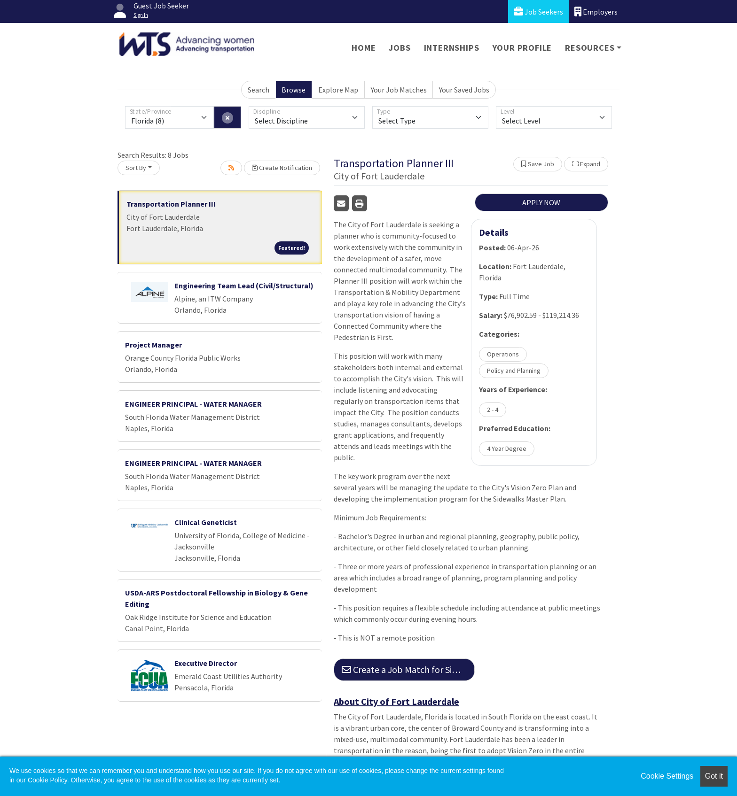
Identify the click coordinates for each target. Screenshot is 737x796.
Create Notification (282, 167)
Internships (451, 47)
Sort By (135, 167)
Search (258, 89)
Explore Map (338, 89)
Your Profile (522, 47)
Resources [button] (589, 47)
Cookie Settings (667, 776)
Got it (714, 776)
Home (364, 47)
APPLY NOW (541, 202)
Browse (294, 89)
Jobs (399, 47)
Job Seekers (538, 11)
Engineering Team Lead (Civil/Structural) (244, 285)
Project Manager (153, 344)
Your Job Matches (399, 89)
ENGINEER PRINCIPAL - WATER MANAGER (193, 404)
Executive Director (205, 663)
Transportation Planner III (171, 204)
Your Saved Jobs (464, 89)
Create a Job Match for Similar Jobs (408, 669)
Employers (596, 11)
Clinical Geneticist (205, 522)
